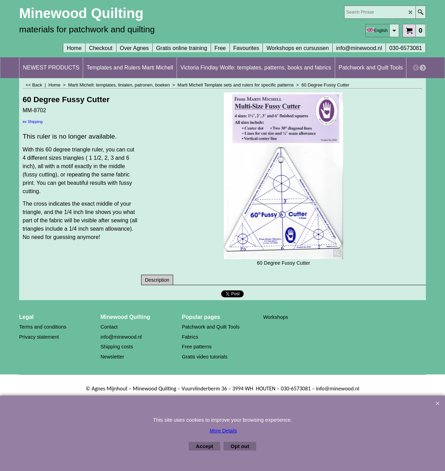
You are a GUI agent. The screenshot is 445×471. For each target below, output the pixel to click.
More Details (223, 430)
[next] (423, 68)
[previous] (416, 68)
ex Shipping (33, 121)
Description (157, 280)
